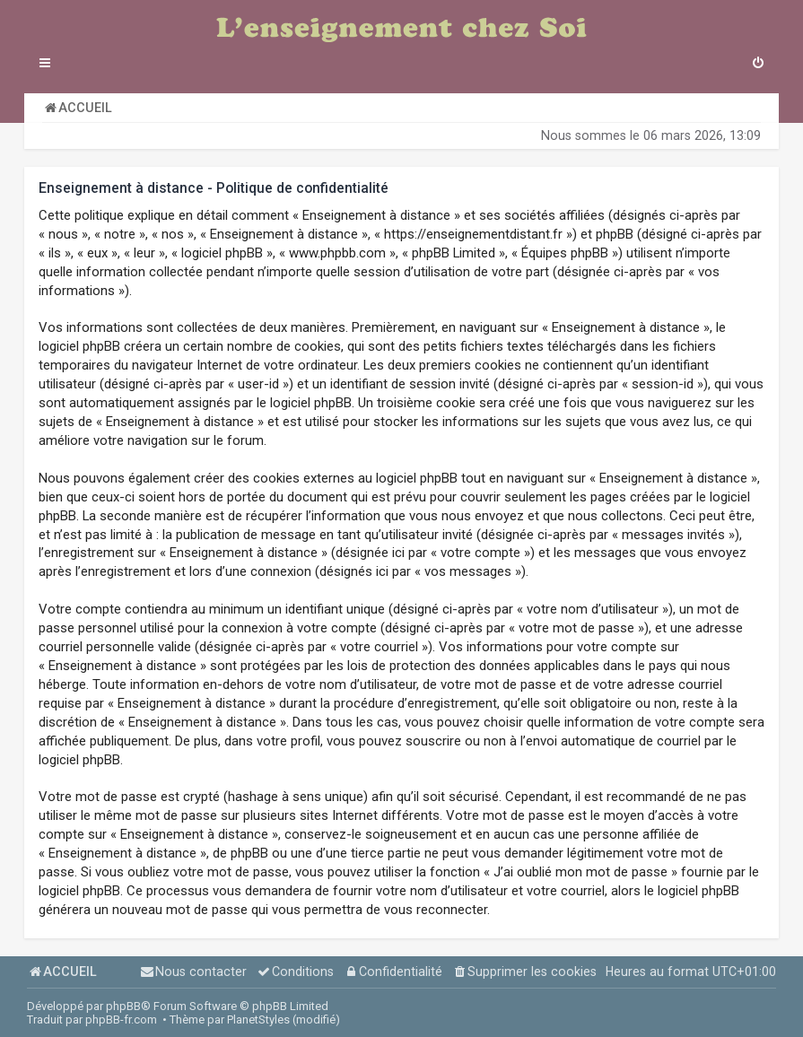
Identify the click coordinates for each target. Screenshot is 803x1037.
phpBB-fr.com (121, 1019)
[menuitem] (758, 65)
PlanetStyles (258, 1019)
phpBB (123, 1006)
